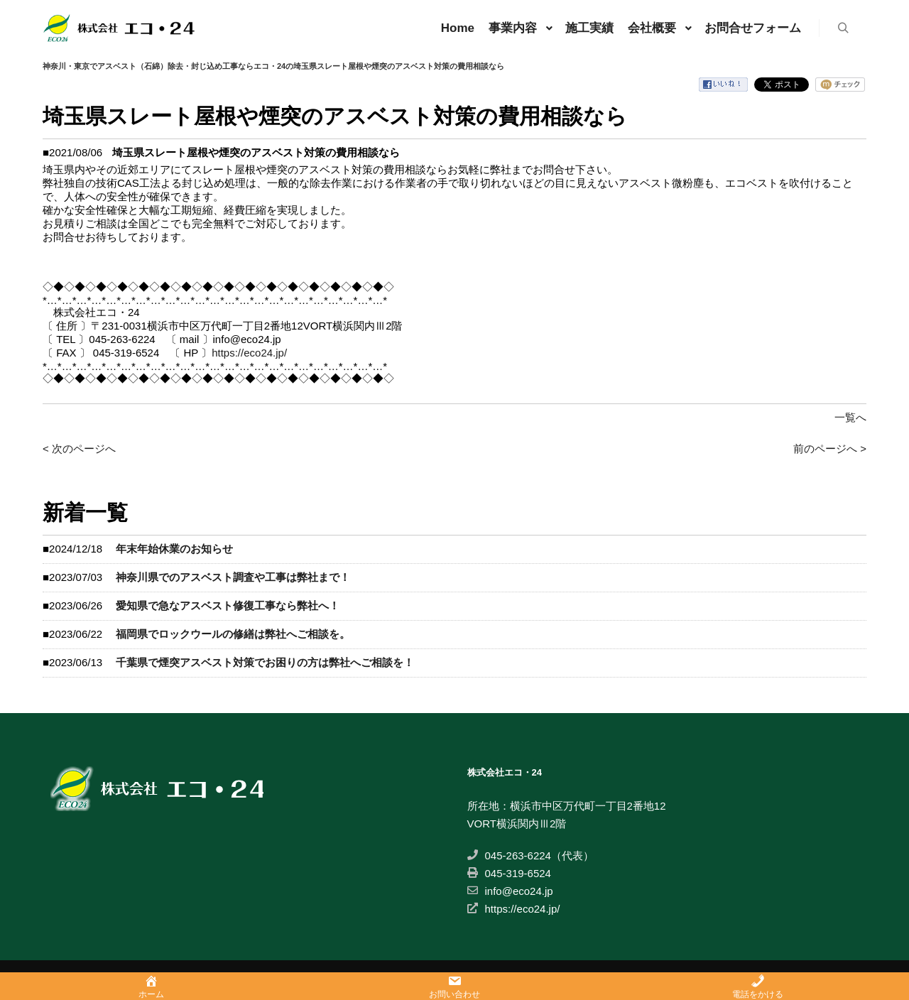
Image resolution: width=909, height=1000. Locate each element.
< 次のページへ (79, 448)
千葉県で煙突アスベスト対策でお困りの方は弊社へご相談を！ (265, 662)
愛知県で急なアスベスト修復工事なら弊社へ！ (227, 605)
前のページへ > (829, 448)
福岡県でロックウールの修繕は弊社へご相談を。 (233, 634)
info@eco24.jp (510, 890)
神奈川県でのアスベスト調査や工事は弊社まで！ (233, 577)
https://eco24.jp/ (249, 353)
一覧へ (850, 417)
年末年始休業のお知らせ (174, 549)
